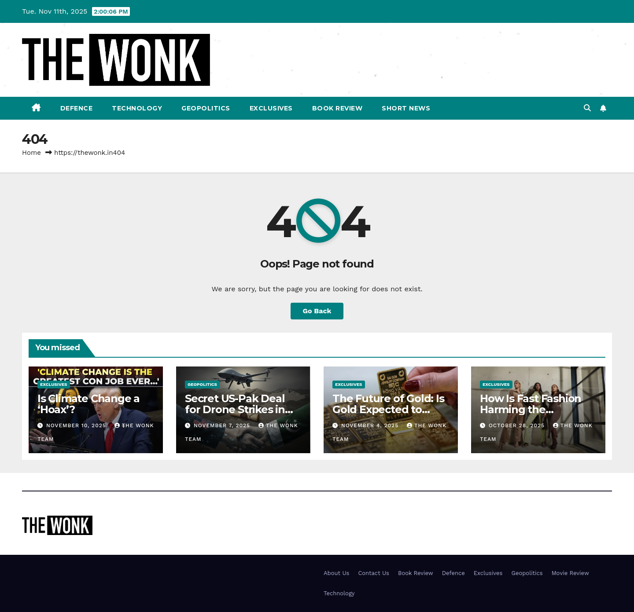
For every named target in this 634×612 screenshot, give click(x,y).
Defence (76, 108)
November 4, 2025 (371, 425)
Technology (137, 108)
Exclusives (271, 108)
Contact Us (373, 573)
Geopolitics (205, 108)
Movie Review (570, 573)
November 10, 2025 (77, 425)
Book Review (337, 108)
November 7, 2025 (223, 425)
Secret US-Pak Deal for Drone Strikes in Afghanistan (235, 409)
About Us (336, 573)
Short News (406, 108)
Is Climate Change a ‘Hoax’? (88, 404)
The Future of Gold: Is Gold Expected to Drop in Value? (388, 409)
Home (31, 153)
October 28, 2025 (518, 425)
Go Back (317, 311)
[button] (587, 108)
